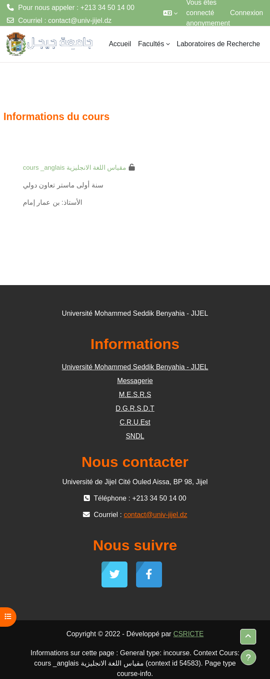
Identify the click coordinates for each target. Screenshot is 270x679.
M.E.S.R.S (135, 394)
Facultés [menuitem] (151, 44)
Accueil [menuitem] (120, 44)
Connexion (247, 12)
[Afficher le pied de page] (248, 657)
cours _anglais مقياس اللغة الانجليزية (74, 167)
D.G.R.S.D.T (135, 408)
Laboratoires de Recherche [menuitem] (218, 44)
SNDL (135, 436)
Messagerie (135, 380)
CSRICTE (188, 634)
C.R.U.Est (135, 422)
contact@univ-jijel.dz (79, 20)
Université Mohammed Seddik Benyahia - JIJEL (135, 367)
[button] (170, 13)
